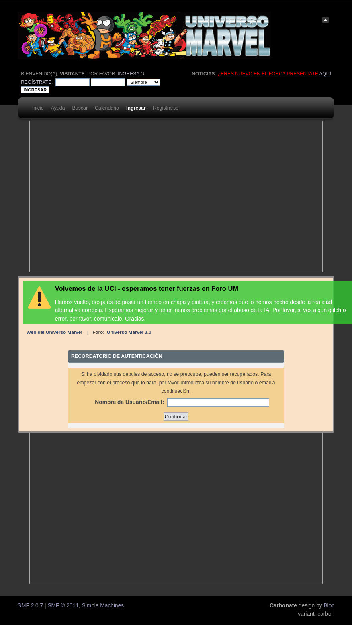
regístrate (36, 82)
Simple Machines (103, 606)
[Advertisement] (89, 196)
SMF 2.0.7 (30, 606)
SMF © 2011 (62, 606)
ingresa (128, 74)
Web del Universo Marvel (54, 332)
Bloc (328, 606)
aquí (325, 74)
